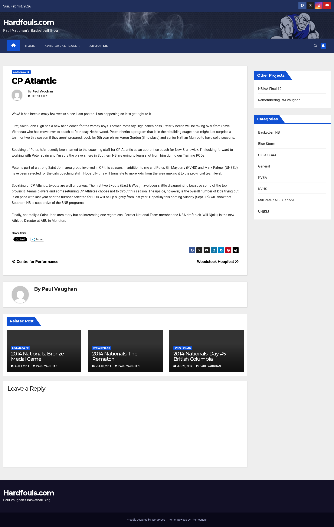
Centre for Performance (35, 261)
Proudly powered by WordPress (146, 519)
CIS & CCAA (267, 155)
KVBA (262, 178)
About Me (99, 46)
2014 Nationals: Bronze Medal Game (37, 356)
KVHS (262, 189)
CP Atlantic (34, 81)
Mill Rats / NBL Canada (276, 200)
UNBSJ (263, 211)
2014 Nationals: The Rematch (114, 356)
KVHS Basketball (61, 46)
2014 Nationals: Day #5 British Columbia (199, 356)
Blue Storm (266, 144)
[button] (315, 46)
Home (30, 46)
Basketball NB (21, 72)
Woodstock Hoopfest (218, 261)
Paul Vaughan (43, 91)
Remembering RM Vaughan (279, 100)
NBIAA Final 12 (270, 89)
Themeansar (199, 519)
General (264, 166)
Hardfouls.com (28, 22)
